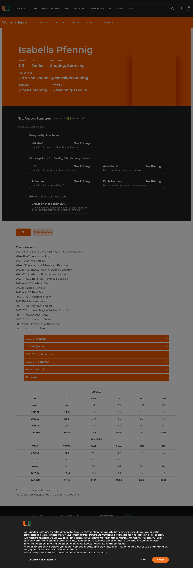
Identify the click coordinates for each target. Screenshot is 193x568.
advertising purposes (135, 541)
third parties (76, 538)
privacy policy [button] (127, 532)
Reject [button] (143, 560)
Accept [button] (160, 560)
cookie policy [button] (157, 535)
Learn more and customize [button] (42, 560)
